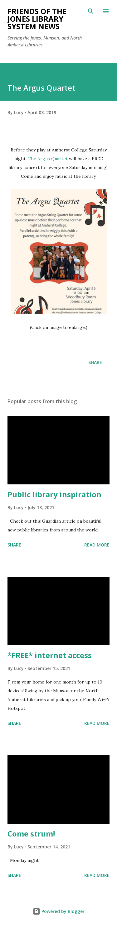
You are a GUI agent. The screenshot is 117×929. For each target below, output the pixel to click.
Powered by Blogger (59, 911)
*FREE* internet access (49, 655)
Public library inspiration (54, 494)
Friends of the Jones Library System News (36, 18)
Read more (97, 545)
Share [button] (95, 362)
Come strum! (31, 833)
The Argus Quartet (48, 158)
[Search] (91, 11)
